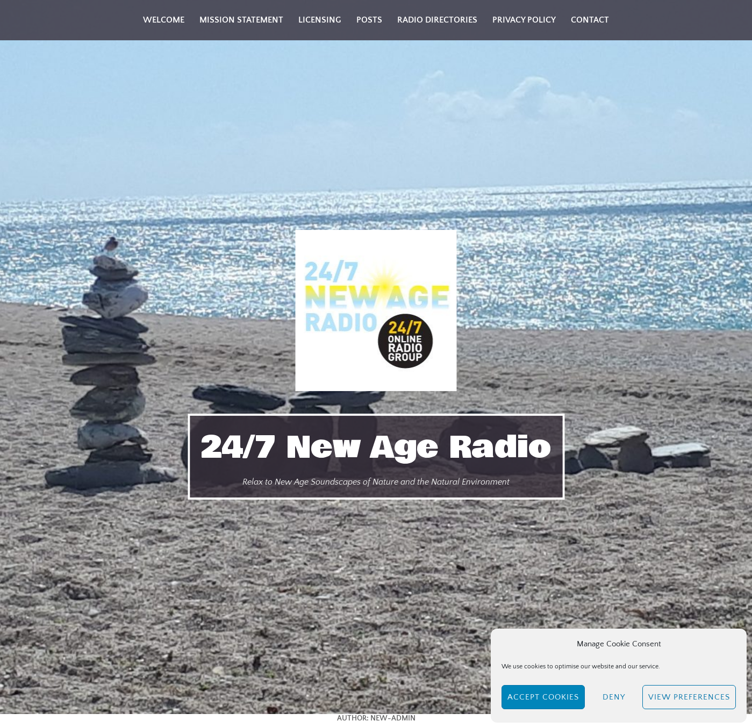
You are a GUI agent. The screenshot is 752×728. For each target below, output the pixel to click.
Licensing (319, 20)
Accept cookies (543, 697)
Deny (614, 697)
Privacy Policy (524, 20)
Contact (590, 20)
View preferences (689, 697)
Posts (369, 20)
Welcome (163, 20)
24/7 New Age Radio (376, 447)
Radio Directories (437, 20)
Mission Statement (241, 20)
